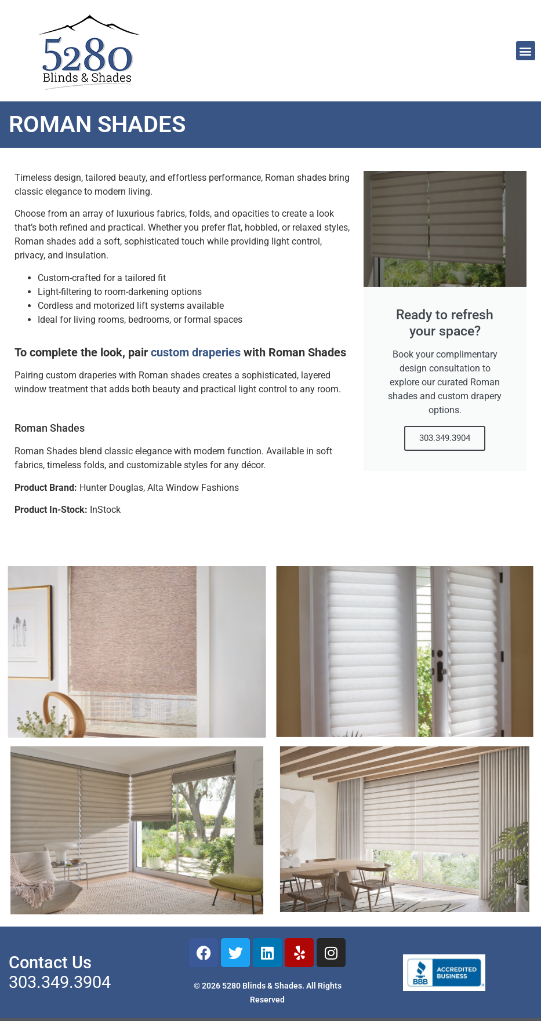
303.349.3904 (444, 438)
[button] (525, 50)
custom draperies (196, 352)
